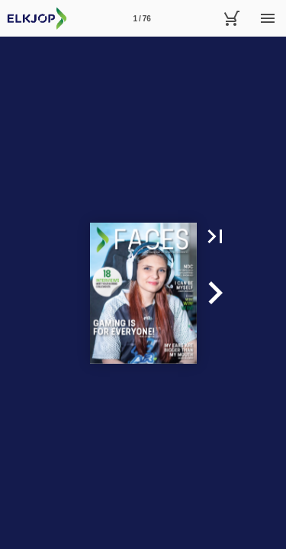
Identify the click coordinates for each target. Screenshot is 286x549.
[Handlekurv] (231, 18)
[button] (215, 236)
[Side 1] (142, 18)
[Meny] (267, 18)
